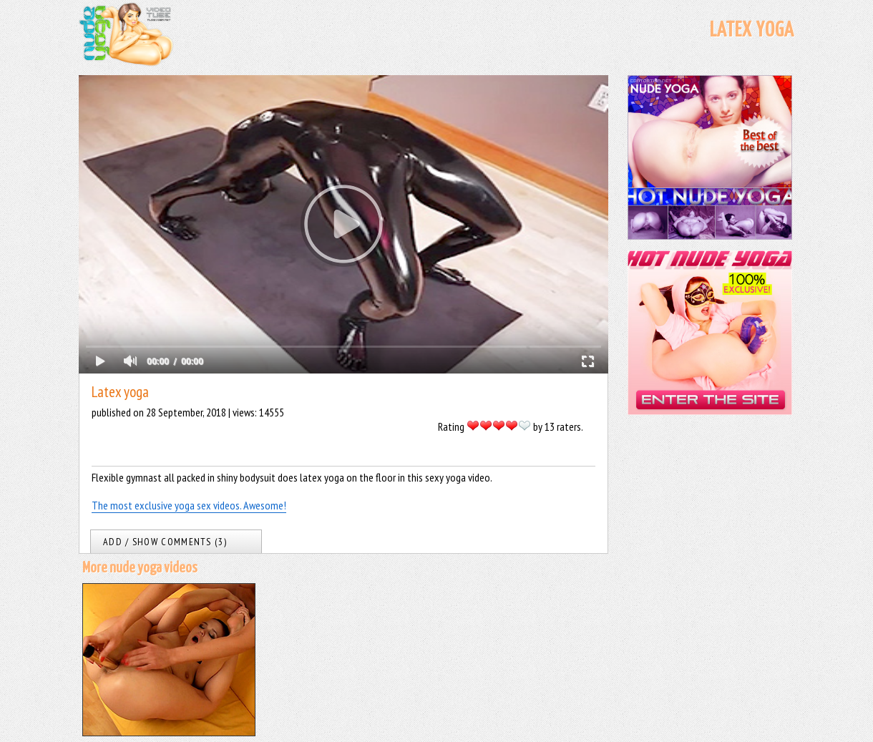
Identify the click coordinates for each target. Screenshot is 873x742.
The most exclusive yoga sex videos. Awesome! (189, 505)
